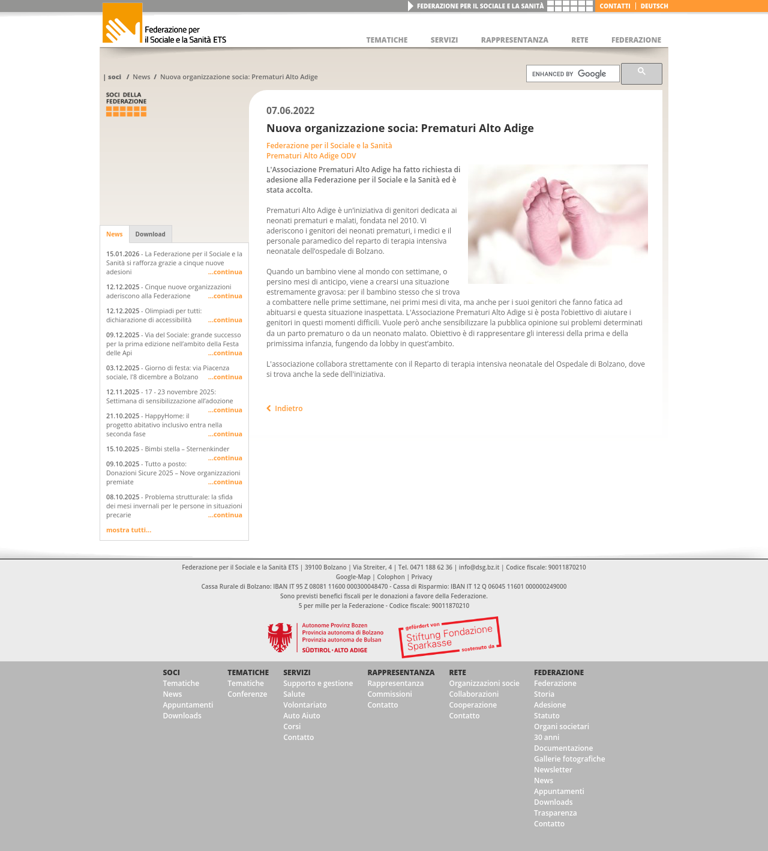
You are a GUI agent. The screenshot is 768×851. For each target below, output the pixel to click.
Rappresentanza (400, 672)
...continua (225, 271)
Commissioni (389, 694)
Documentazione (563, 748)
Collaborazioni (474, 694)
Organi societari (561, 726)
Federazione (559, 672)
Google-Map (353, 577)
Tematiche (181, 683)
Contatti (615, 6)
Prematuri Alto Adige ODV (311, 156)
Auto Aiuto (301, 716)
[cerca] (571, 73)
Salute (294, 694)
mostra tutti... (128, 529)
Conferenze (247, 694)
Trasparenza (555, 813)
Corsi (292, 726)
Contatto (298, 737)
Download (151, 234)
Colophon (390, 577)
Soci (114, 76)
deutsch (654, 6)
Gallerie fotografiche (569, 759)
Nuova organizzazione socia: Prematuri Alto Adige (239, 76)
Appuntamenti (188, 705)
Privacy (422, 577)
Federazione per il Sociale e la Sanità (480, 6)
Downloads (182, 716)
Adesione (550, 705)
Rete (457, 672)
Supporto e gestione (318, 683)
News (141, 76)
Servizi (297, 672)
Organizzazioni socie (484, 683)
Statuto (547, 716)
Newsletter (553, 770)
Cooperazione (473, 705)
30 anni (546, 737)
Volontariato (304, 705)
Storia (544, 694)
